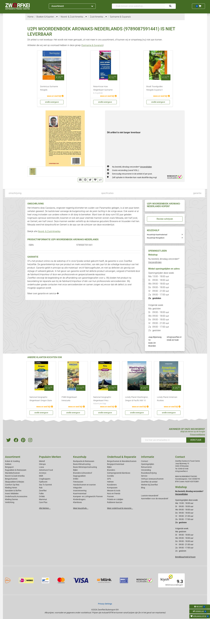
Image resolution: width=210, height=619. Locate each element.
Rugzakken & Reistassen (15, 470)
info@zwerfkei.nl (174, 337)
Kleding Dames (11, 499)
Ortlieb (42, 496)
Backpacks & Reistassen (83, 461)
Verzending (146, 470)
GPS (109, 479)
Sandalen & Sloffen (13, 490)
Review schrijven (165, 219)
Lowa (41, 467)
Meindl (42, 461)
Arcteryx (42, 473)
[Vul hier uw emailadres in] (163, 440)
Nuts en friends (113, 493)
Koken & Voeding (12, 461)
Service (144, 476)
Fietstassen (78, 482)
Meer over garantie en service (43, 293)
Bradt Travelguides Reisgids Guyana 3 (154, 88)
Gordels (110, 476)
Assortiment (72, 6)
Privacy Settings (105, 604)
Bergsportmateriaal (115, 464)
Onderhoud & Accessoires (16, 496)
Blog (143, 487)
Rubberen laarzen (114, 502)
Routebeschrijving (149, 473)
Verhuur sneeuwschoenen (152, 479)
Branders (111, 470)
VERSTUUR (195, 440)
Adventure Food (46, 470)
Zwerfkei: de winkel (149, 482)
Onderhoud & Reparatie (121, 457)
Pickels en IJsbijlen (115, 499)
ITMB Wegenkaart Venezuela (69, 399)
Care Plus (43, 502)
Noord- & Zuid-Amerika (49, 231)
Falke (41, 493)
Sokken (8, 464)
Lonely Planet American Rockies (167, 399)
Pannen (110, 496)
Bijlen (75, 470)
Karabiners (112, 485)
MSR (41, 476)
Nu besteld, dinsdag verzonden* (132, 167)
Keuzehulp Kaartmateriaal (157, 235)
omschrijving (15, 193)
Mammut (43, 499)
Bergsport (9, 467)
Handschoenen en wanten (84, 485)
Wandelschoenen (12, 473)
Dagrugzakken (79, 476)
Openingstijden (147, 464)
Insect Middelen (12, 493)
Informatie (147, 457)
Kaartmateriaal (79, 493)
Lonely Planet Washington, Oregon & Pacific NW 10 (136, 399)
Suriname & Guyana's (92, 45)
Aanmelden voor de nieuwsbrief (154, 498)
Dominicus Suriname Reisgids (49, 88)
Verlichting (9, 502)
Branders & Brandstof (82, 473)
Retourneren (146, 467)
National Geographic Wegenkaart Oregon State (41, 399)
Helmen (110, 482)
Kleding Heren (11, 487)
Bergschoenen (11, 479)
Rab (41, 487)
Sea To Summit (45, 485)
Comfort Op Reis (12, 485)
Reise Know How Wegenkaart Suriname (105, 90)
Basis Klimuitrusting (81, 464)
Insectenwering (79, 490)
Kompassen (112, 487)
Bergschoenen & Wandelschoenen (121, 461)
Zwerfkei (42, 490)
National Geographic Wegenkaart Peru (105, 400)
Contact (144, 461)
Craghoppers (44, 479)
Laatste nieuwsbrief (149, 495)
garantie (197, 193)
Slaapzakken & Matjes (14, 482)
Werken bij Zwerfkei (149, 485)
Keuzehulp (79, 457)
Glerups (42, 464)
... (56, 16)
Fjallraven (43, 482)
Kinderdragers (79, 499)
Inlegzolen (77, 487)
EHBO (75, 479)
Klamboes (77, 502)
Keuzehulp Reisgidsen (155, 238)
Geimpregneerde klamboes (118, 473)
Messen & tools (113, 490)
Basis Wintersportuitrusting (85, 467)
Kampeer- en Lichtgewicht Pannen (88, 496)
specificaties (107, 193)
